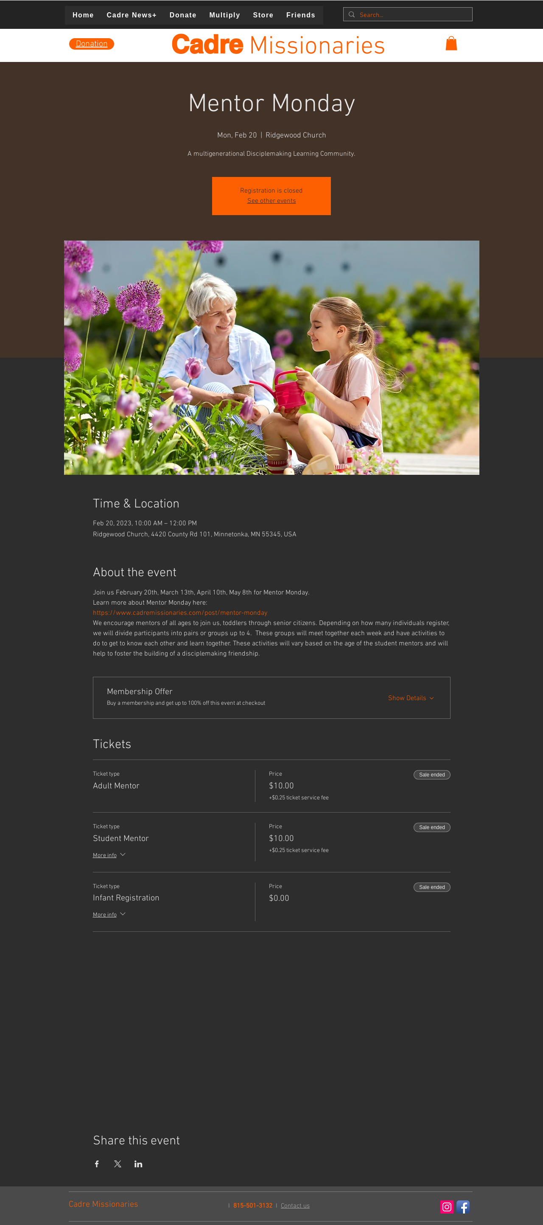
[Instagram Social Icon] (446, 1207)
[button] (451, 43)
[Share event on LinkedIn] (138, 1164)
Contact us (295, 1206)
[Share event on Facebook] (97, 1164)
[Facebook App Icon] (463, 1207)
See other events (271, 201)
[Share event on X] (118, 1164)
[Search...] (407, 15)
